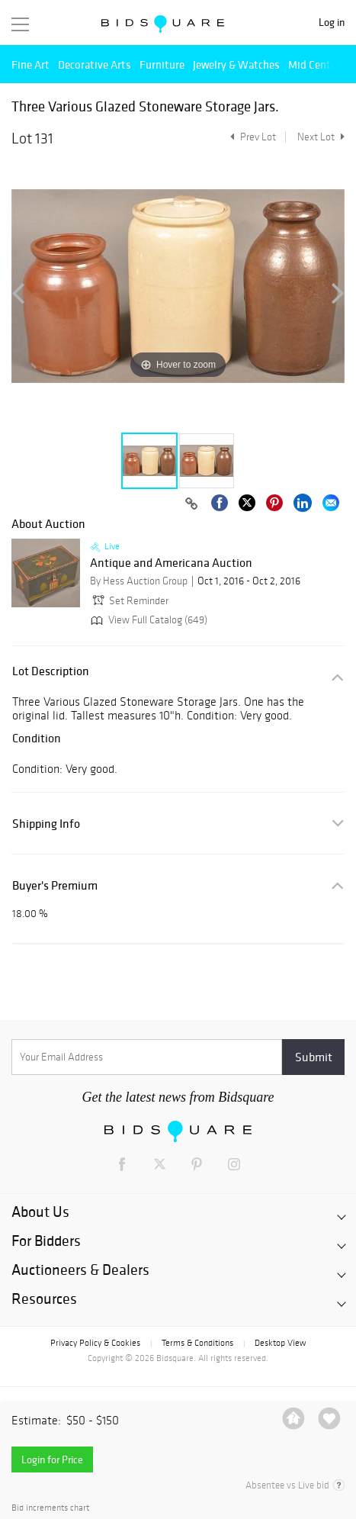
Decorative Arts (94, 64)
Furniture (162, 64)
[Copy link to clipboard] (191, 504)
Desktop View (280, 1342)
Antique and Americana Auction (171, 563)
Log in (332, 22)
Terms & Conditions (197, 1342)
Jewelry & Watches (236, 64)
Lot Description (50, 671)
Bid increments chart (50, 1508)
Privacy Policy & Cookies (95, 1342)
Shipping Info (46, 823)
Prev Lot (251, 136)
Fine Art (30, 64)
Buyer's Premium (55, 885)
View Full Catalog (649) (147, 619)
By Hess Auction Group (139, 581)
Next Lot (321, 136)
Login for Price (52, 1459)
